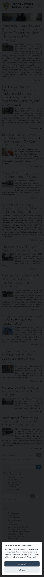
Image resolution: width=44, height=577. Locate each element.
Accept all (22, 564)
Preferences (22, 570)
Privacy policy (32, 557)
